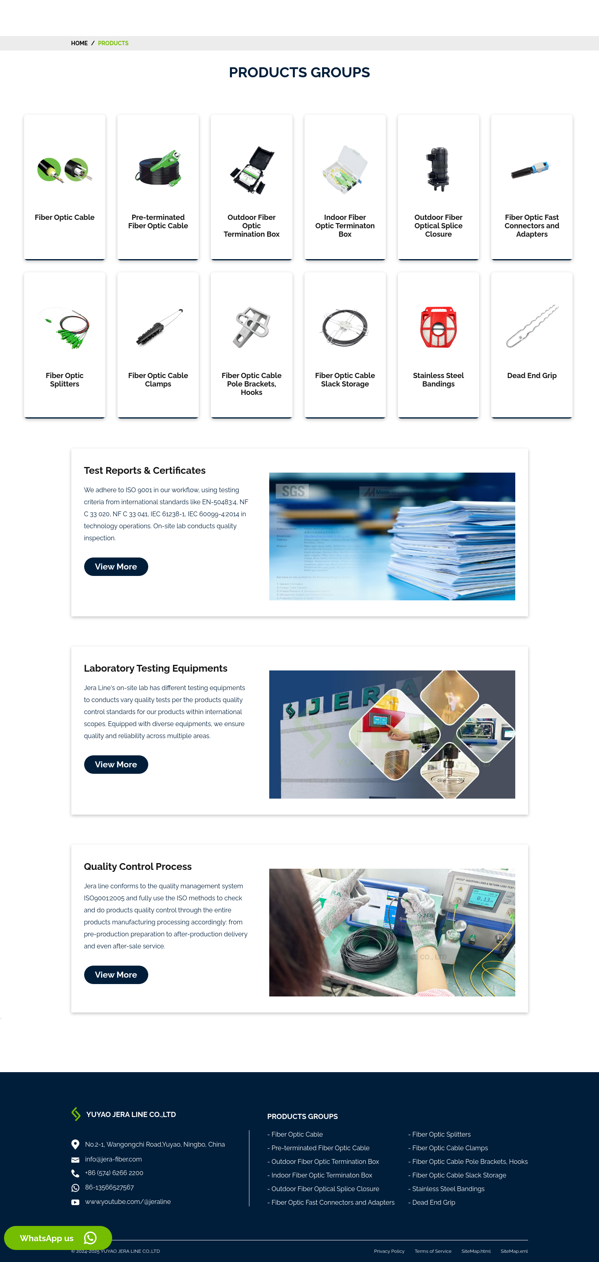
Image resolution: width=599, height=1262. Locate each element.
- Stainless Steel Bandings (446, 1189)
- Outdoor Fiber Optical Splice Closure (323, 1189)
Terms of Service (433, 1251)
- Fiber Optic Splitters (439, 1134)
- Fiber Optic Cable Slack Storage (457, 1175)
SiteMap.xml (514, 1251)
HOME (79, 43)
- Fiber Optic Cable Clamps (448, 1148)
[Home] (54, 17)
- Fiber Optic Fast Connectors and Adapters (331, 1202)
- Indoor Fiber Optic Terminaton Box (319, 1175)
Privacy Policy (389, 1251)
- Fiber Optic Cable (295, 1134)
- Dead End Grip (431, 1202)
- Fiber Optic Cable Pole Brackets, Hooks (468, 1161)
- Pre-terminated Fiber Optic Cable (318, 1148)
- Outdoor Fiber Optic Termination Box (323, 1161)
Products (113, 43)
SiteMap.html (476, 1251)
